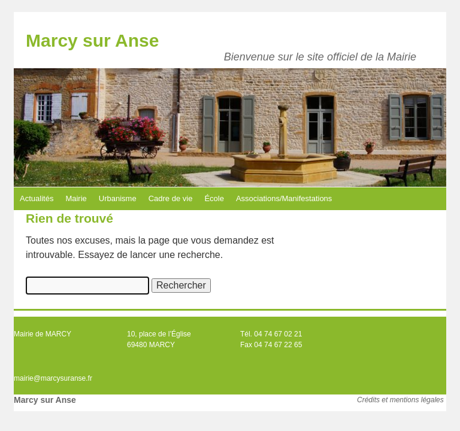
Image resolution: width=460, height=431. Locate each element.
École (214, 198)
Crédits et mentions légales (400, 400)
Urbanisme (118, 198)
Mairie (75, 198)
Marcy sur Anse (92, 40)
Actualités (36, 198)
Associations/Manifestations (284, 198)
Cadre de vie (171, 198)
